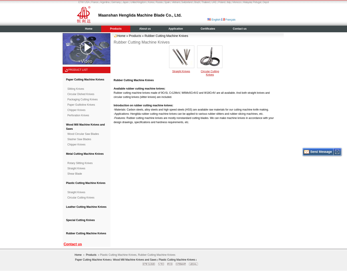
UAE (214, 2)
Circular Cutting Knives (80, 197)
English (213, 19)
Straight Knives (76, 168)
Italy (229, 2)
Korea (151, 2)
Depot (266, 2)
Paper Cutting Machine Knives (85, 79)
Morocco (236, 2)
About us (145, 28)
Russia (159, 2)
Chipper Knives (76, 110)
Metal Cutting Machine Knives (85, 153)
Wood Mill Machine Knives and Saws (134, 259)
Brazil (196, 2)
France (94, 2)
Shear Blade (74, 173)
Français (228, 19)
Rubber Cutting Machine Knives (86, 233)
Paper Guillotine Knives (81, 104)
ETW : (81, 2)
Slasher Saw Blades (79, 139)
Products (115, 28)
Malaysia (247, 2)
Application (175, 28)
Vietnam (176, 2)
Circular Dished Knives (80, 94)
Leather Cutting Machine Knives (86, 206)
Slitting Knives (75, 88)
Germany (115, 2)
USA (87, 2)
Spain (167, 2)
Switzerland (186, 2)
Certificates (208, 28)
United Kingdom (138, 2)
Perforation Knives (78, 115)
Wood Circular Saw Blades (83, 134)
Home (88, 28)
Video (86, 52)
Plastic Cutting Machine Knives (86, 183)
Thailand (205, 2)
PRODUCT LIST (78, 69)
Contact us (240, 28)
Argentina (104, 2)
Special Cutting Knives (80, 220)
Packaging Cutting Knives (82, 99)
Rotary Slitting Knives (80, 163)
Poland (221, 2)
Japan (125, 2)
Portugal (257, 2)
